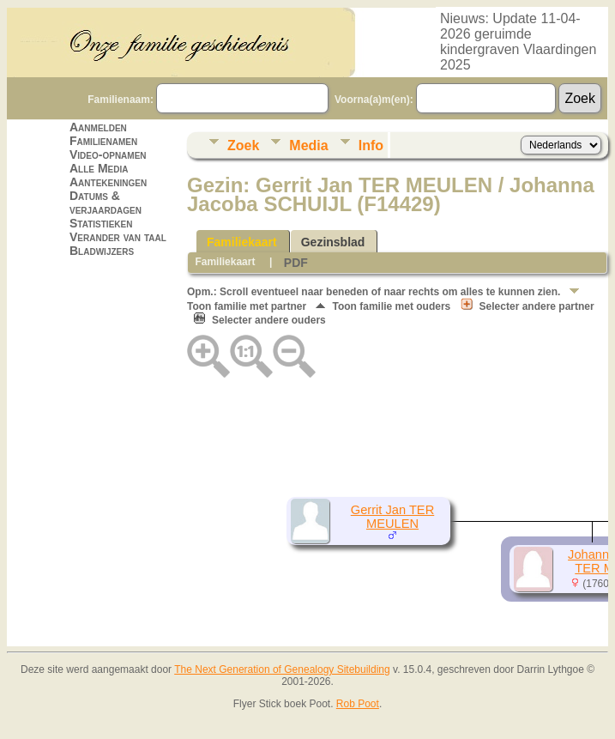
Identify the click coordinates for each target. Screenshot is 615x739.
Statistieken (100, 223)
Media (308, 145)
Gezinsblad (333, 242)
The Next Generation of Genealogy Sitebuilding (282, 669)
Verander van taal (117, 237)
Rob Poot (357, 704)
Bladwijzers (101, 250)
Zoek (243, 145)
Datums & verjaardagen (105, 202)
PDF (296, 263)
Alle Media (98, 168)
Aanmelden (98, 127)
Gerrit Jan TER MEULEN (392, 516)
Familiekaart (242, 242)
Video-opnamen (108, 154)
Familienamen (103, 141)
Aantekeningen (108, 182)
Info (371, 145)
